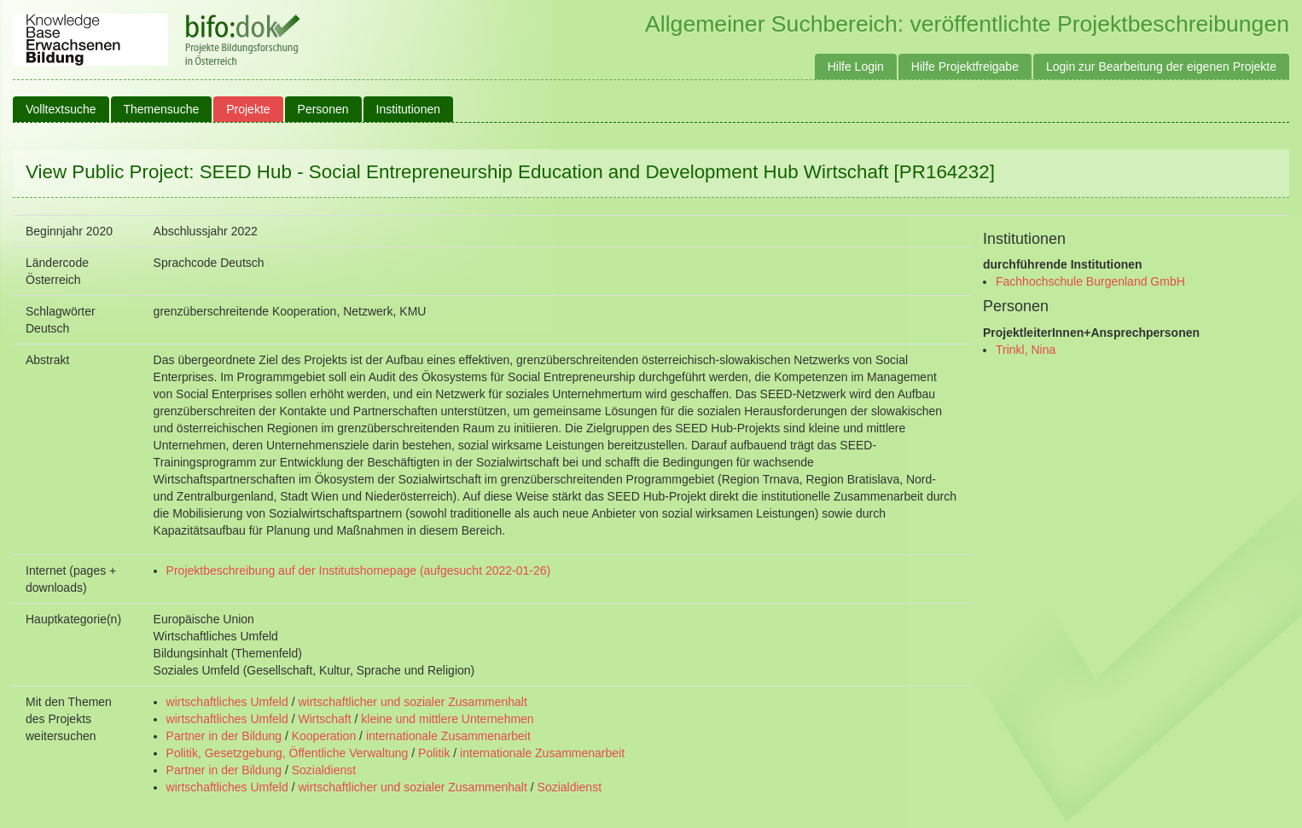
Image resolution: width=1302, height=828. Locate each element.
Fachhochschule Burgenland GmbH (1090, 281)
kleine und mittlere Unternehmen (447, 719)
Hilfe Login (856, 66)
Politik (434, 753)
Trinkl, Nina (1025, 349)
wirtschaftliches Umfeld (227, 702)
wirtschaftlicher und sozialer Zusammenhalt (412, 702)
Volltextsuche (61, 109)
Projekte (248, 109)
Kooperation (324, 736)
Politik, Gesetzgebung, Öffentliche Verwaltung (287, 753)
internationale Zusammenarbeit (448, 736)
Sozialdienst (324, 770)
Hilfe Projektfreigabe (965, 66)
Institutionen (408, 109)
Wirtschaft (324, 719)
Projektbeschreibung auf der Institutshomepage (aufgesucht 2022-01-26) (358, 570)
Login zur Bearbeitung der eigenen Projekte (1161, 66)
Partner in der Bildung (224, 736)
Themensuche (162, 109)
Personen (323, 109)
